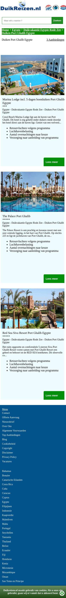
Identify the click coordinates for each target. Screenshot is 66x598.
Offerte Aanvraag (10, 417)
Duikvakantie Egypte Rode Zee (42, 29)
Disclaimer (7, 452)
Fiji (3, 554)
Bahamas (6, 471)
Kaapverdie (8, 515)
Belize (5, 546)
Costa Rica (7, 484)
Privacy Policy (9, 457)
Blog (4, 439)
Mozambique (8, 572)
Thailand (6, 541)
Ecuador (6, 550)
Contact (6, 413)
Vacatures (7, 461)
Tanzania (6, 537)
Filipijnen (7, 506)
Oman (5, 576)
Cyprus (5, 497)
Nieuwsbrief (8, 422)
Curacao (6, 493)
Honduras (7, 559)
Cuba (4, 488)
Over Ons (7, 426)
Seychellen (7, 532)
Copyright (7, 448)
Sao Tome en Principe (13, 581)
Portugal (6, 528)
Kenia (5, 563)
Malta (5, 524)
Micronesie (7, 568)
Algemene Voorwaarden (14, 430)
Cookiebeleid (8, 444)
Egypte (16, 29)
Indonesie (7, 510)
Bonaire (6, 475)
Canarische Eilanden (12, 480)
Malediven (7, 519)
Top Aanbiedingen (11, 435)
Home (5, 29)
